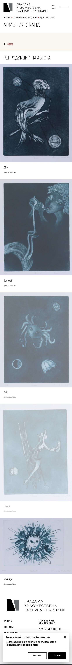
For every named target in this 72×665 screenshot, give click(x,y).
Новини (8, 627)
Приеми (57, 655)
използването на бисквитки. (22, 645)
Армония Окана (47, 17)
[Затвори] (65, 637)
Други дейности (50, 629)
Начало (6, 17)
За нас (7, 621)
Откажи (37, 655)
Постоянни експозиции (25, 17)
